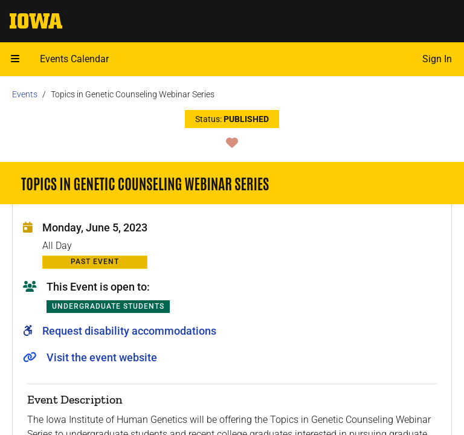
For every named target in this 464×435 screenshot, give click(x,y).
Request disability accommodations (129, 330)
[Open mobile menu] (15, 59)
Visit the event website (102, 357)
